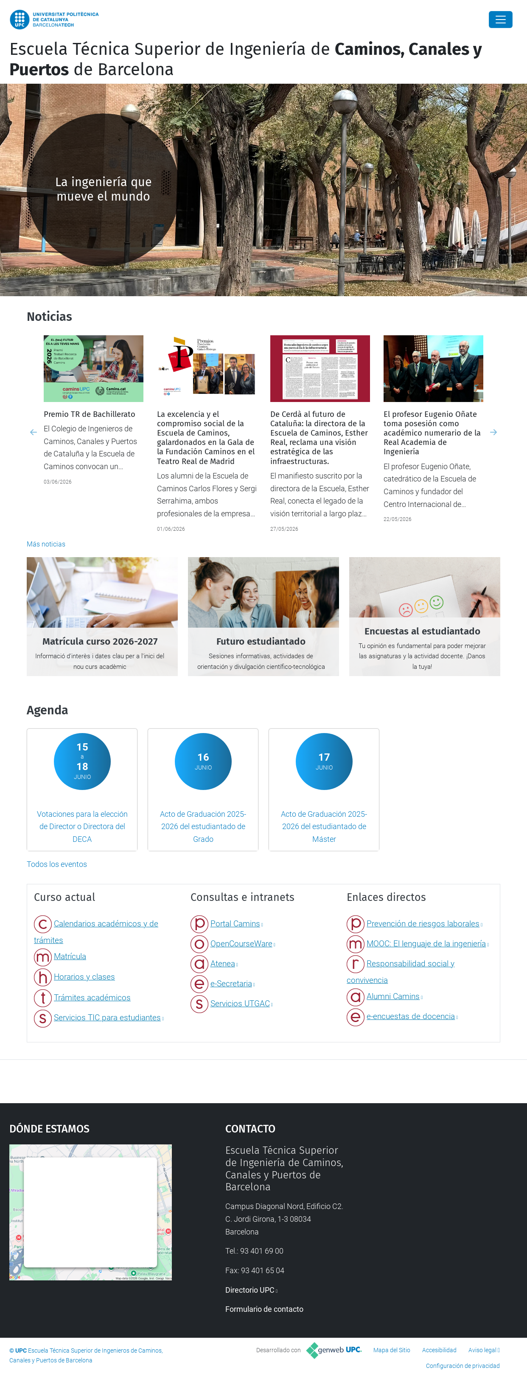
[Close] (501, 19)
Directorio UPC (250, 1289)
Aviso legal (482, 1350)
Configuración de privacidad (463, 1365)
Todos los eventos (57, 864)
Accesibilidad (439, 1350)
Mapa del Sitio (391, 1350)
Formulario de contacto (264, 1309)
